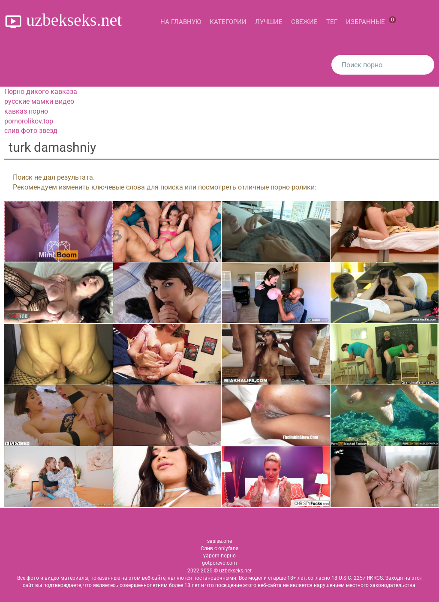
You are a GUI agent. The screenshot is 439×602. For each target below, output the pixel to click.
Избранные (371, 21)
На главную (180, 22)
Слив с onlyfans (219, 548)
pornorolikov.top (28, 121)
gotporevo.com (219, 563)
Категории (228, 22)
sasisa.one (219, 541)
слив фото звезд (30, 130)
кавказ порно (26, 111)
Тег (331, 22)
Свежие (304, 22)
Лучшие (269, 22)
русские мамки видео (39, 101)
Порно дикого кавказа (40, 91)
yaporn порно (219, 556)
